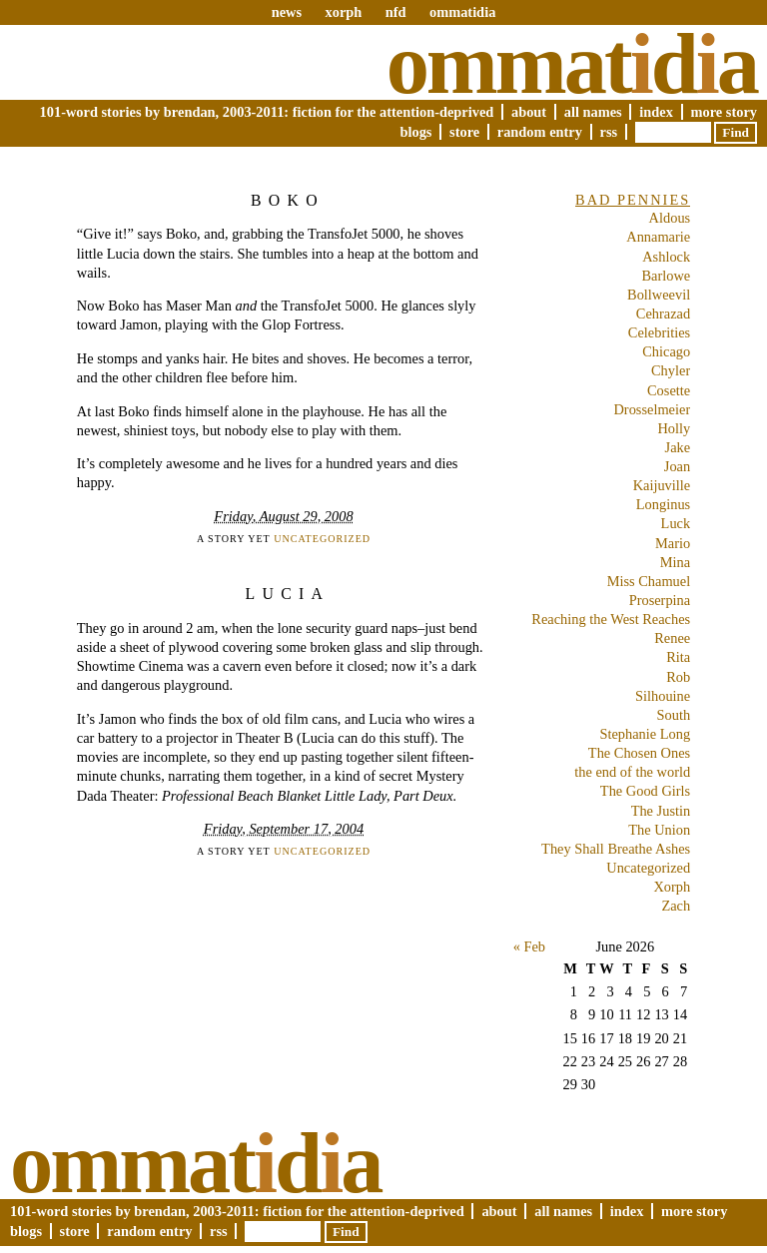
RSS (609, 132)
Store (464, 132)
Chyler (670, 370)
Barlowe (665, 276)
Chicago (666, 351)
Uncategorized (322, 538)
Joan (677, 466)
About (528, 112)
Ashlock (666, 257)
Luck (676, 523)
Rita (678, 657)
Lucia (288, 593)
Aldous (670, 218)
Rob (678, 677)
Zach (675, 906)
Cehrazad (663, 313)
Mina (675, 562)
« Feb (529, 946)
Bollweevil (658, 295)
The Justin (661, 811)
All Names (593, 112)
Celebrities (659, 332)
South (674, 715)
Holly (673, 428)
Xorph (671, 887)
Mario (672, 543)
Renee (672, 638)
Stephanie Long (644, 734)
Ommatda (571, 64)
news (287, 12)
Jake (678, 447)
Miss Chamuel (649, 581)
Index (656, 112)
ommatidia (462, 12)
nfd (395, 12)
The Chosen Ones (639, 753)
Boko (288, 200)
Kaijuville (662, 485)
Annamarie (658, 237)
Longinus (663, 504)
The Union (659, 830)
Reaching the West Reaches (610, 619)
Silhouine (662, 696)
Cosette (668, 390)
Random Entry (539, 132)
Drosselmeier (651, 409)
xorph (343, 12)
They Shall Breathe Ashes (615, 849)
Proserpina (660, 600)
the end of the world (632, 772)
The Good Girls (645, 791)
